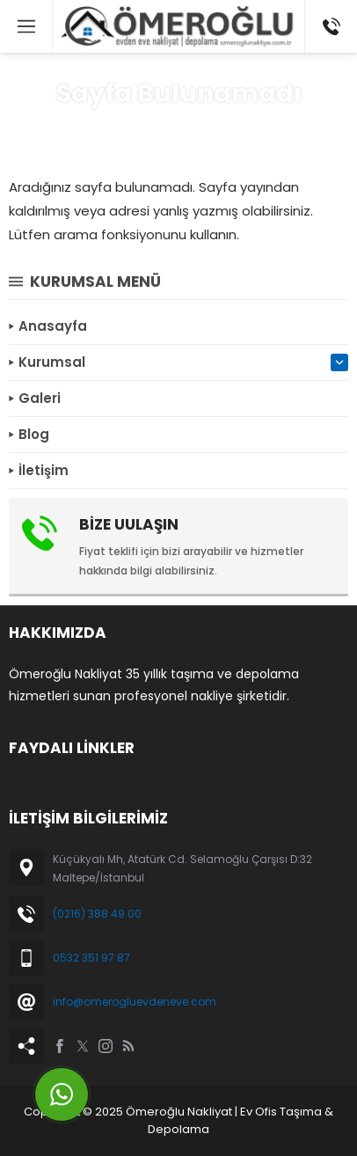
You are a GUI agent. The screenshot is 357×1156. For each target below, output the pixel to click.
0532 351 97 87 (91, 957)
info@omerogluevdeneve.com (134, 1001)
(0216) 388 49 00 (97, 913)
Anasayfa (117, 128)
